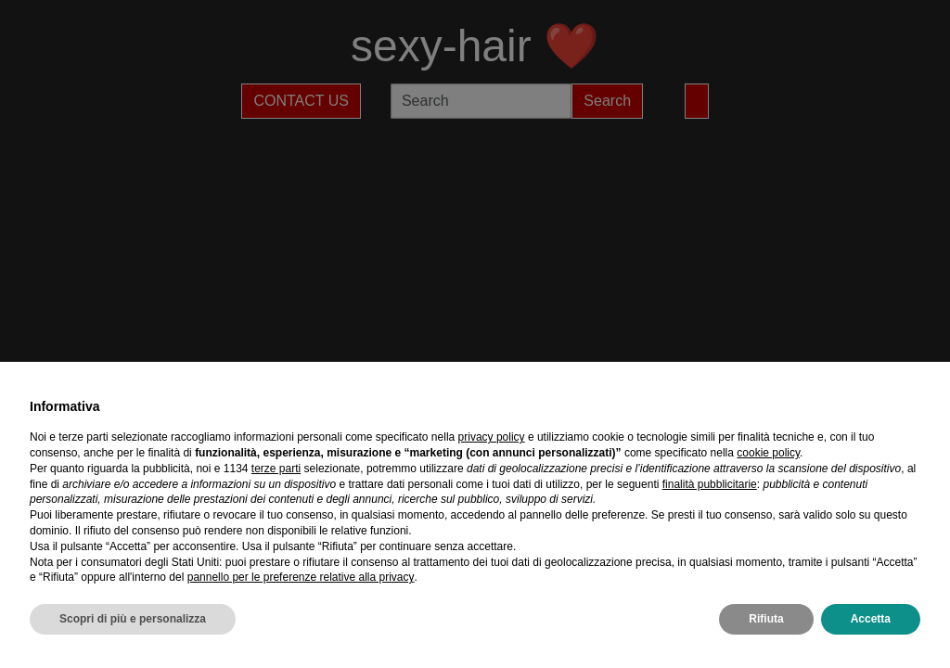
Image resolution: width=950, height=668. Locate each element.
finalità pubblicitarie (709, 484)
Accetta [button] (871, 618)
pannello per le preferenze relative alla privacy (301, 577)
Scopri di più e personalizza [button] (132, 618)
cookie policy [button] (768, 452)
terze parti (276, 468)
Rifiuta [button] (766, 618)
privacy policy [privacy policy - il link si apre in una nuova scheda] (491, 436)
